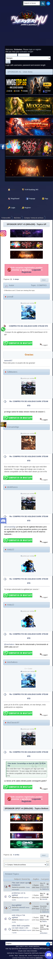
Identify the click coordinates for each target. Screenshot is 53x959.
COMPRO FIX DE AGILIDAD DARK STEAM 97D (28, 326)
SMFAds (9, 953)
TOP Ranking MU (29, 189)
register (38, 49)
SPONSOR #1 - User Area (19, 72)
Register (25, 207)
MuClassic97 (13, 722)
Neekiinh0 (43, 955)
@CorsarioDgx (10, 527)
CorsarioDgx (13, 427)
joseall (10, 296)
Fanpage (29, 198)
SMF (17, 946)
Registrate (26, 272)
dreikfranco (12, 487)
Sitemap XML (23, 955)
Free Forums (19, 953)
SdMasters (12, 372)
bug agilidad (16, 905)
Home (10, 189)
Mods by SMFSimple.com (41, 948)
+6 (21, 671)
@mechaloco (9, 644)
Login (10, 207)
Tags (43, 198)
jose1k (21, 897)
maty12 (10, 549)
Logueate (36, 270)
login (31, 49)
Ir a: (47, 861)
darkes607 (8, 361)
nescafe (44, 899)
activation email (26, 52)
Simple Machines (34, 946)
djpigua (21, 920)
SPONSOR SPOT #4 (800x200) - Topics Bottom (26, 808)
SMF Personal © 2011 (25, 948)
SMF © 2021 (24, 946)
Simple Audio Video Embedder (27, 951)
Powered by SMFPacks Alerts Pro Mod (36, 953)
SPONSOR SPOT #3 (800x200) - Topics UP (26, 224)
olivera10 (22, 907)
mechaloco (12, 662)
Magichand (12, 198)
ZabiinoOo (45, 889)
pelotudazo (22, 930)
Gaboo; (44, 921)
